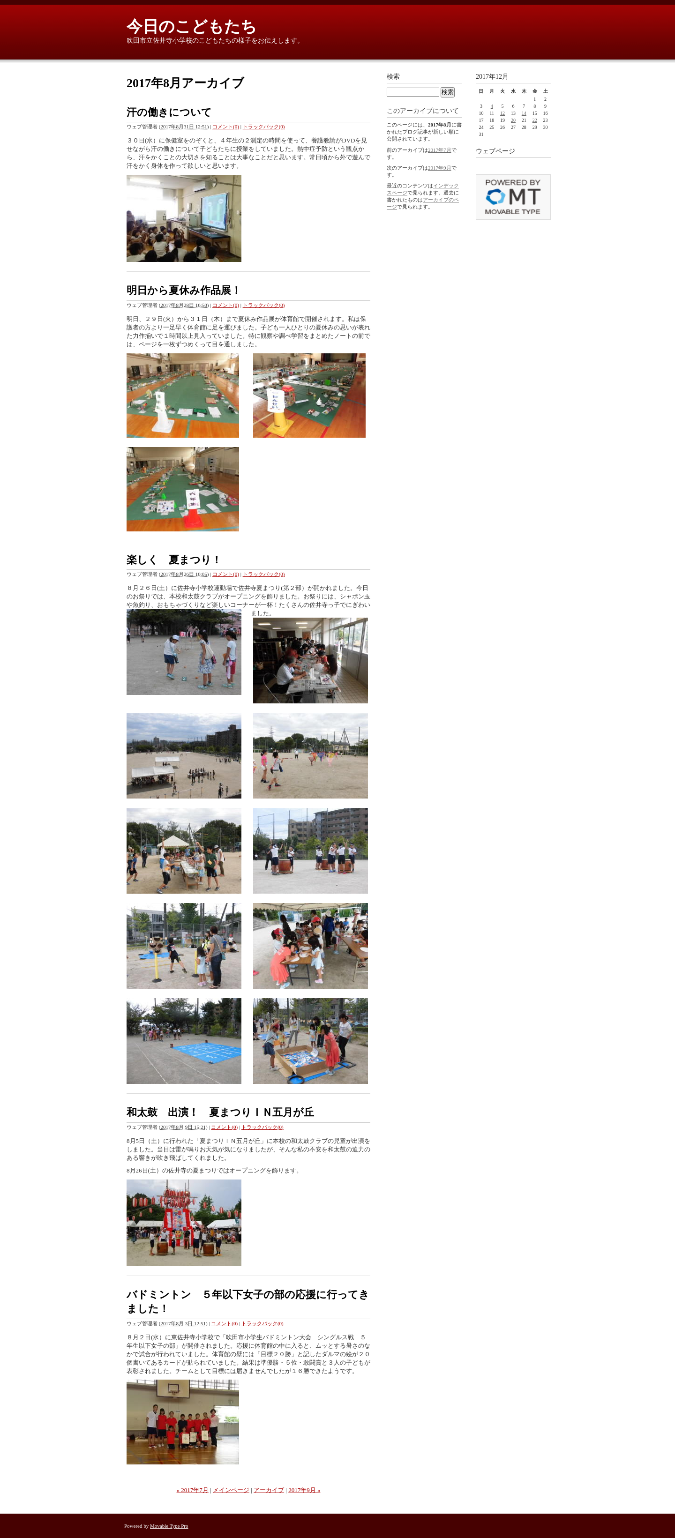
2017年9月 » (304, 1489)
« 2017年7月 (193, 1489)
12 (502, 113)
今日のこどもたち (192, 26)
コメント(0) (225, 126)
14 (524, 113)
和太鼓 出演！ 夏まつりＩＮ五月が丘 (220, 1112)
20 (513, 120)
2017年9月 (439, 168)
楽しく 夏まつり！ (179, 560)
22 (534, 120)
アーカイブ (269, 1489)
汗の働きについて (169, 112)
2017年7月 (439, 150)
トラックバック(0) (264, 126)
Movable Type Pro (169, 1526)
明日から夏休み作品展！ (184, 290)
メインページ (231, 1489)
